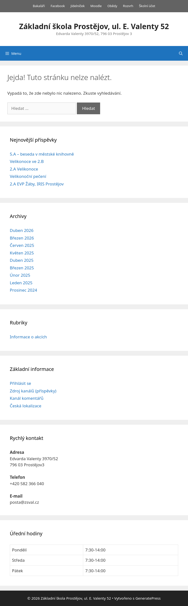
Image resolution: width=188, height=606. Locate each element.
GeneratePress (148, 598)
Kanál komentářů (26, 398)
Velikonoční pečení (28, 176)
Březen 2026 (22, 238)
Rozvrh (128, 6)
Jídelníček (77, 6)
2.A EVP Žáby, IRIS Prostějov (37, 184)
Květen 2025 (22, 253)
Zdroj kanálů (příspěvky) (33, 391)
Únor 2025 (20, 275)
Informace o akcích (28, 337)
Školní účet (147, 6)
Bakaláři (39, 6)
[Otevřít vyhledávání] (181, 53)
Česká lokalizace (25, 406)
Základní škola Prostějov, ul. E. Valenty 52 (94, 26)
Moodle (96, 6)
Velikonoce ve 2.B (27, 161)
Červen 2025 (22, 245)
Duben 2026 (22, 230)
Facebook (58, 6)
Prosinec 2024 (23, 290)
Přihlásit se (20, 383)
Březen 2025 (22, 268)
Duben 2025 (22, 260)
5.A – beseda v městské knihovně (42, 154)
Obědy (112, 6)
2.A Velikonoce (24, 169)
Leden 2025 (21, 283)
